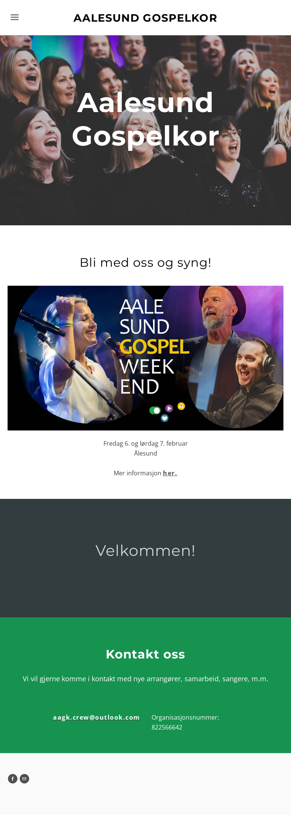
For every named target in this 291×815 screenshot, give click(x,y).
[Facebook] (12, 778)
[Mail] (24, 778)
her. (170, 473)
